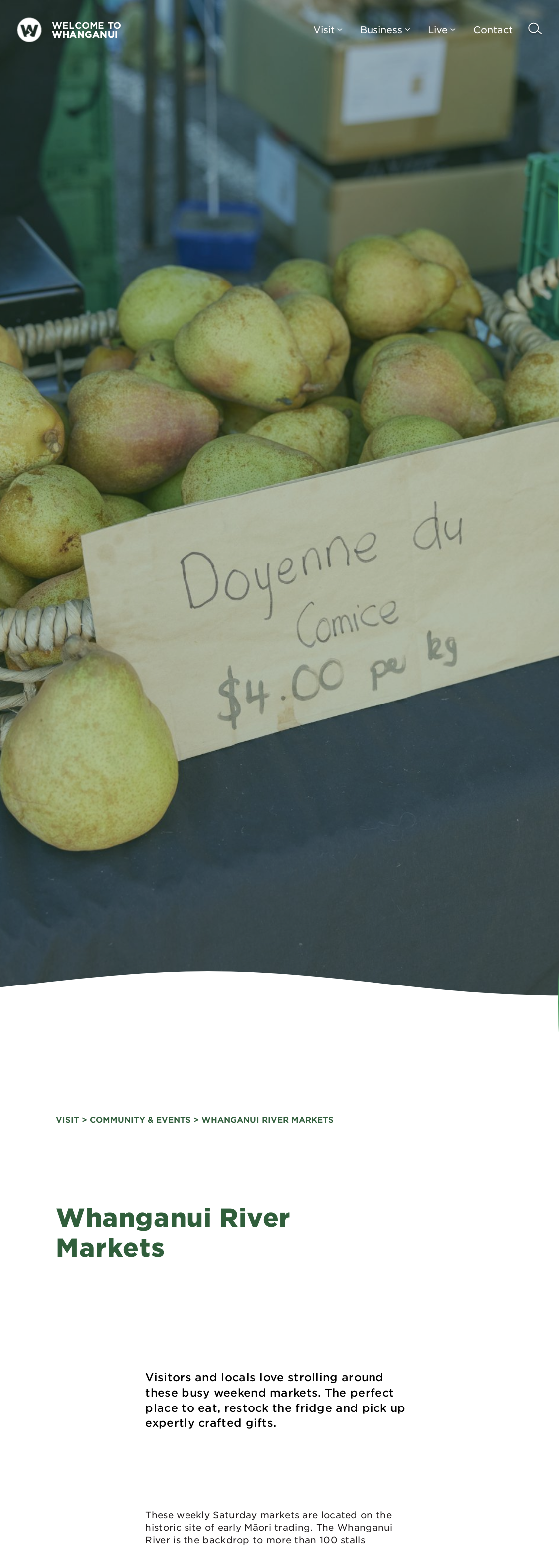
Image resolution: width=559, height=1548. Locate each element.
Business (385, 29)
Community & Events (140, 1119)
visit (67, 1119)
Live (442, 29)
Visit (328, 29)
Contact (493, 29)
